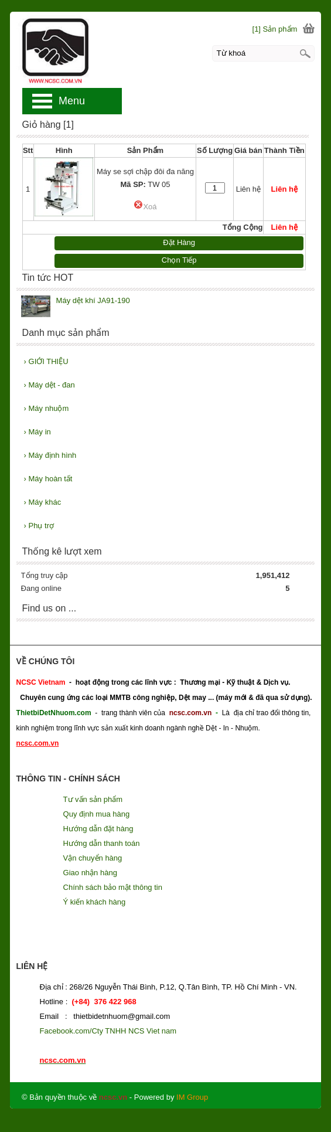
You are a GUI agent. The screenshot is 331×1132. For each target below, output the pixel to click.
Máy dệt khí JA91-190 (93, 300)
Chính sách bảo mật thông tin (112, 887)
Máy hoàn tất (48, 478)
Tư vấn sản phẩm (93, 799)
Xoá (145, 206)
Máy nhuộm (46, 408)
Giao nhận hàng (90, 872)
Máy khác (43, 502)
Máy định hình (50, 455)
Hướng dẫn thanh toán (101, 843)
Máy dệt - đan (49, 384)
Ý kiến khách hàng (94, 902)
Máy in (37, 431)
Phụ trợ (39, 525)
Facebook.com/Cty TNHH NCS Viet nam (108, 1030)
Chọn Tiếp (179, 260)
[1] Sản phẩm (275, 29)
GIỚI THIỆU (46, 361)
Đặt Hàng (179, 242)
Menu (72, 101)
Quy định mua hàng (96, 814)
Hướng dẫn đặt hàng (98, 828)
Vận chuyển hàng (92, 858)
